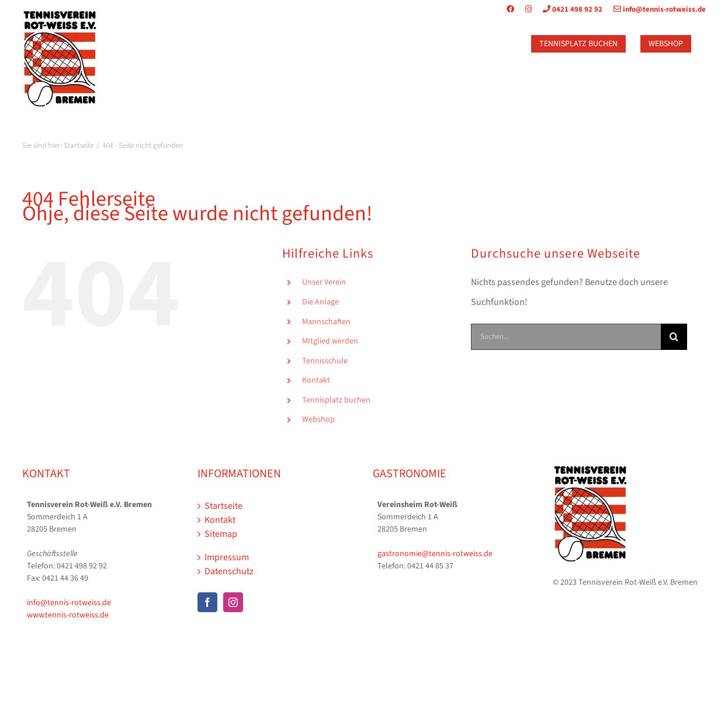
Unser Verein (324, 282)
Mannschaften (326, 322)
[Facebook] (207, 602)
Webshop (318, 419)
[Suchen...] (566, 337)
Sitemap (220, 533)
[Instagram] (233, 602)
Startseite (223, 505)
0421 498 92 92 (567, 9)
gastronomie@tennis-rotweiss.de (435, 554)
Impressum (226, 557)
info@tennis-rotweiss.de (655, 9)
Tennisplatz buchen (336, 400)
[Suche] (674, 337)
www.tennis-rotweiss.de (68, 615)
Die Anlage (320, 302)
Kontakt (316, 380)
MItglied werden (330, 341)
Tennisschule (325, 361)
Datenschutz (229, 571)
